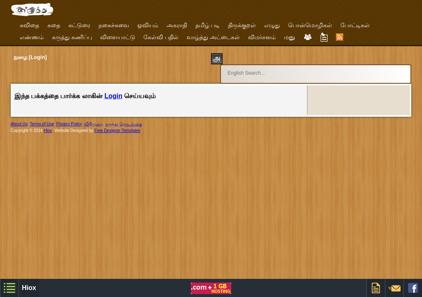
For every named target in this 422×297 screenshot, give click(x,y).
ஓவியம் (147, 25)
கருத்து (112, 116)
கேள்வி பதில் (160, 37)
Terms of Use (42, 116)
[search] (300, 69)
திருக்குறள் (242, 25)
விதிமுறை (93, 116)
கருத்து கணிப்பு (72, 37)
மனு (289, 37)
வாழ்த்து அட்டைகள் (213, 37)
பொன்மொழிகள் (310, 25)
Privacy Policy (69, 116)
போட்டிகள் (355, 25)
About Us (19, 116)
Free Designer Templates (117, 123)
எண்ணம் (32, 37)
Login (113, 88)
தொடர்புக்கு (131, 116)
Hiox (48, 123)
